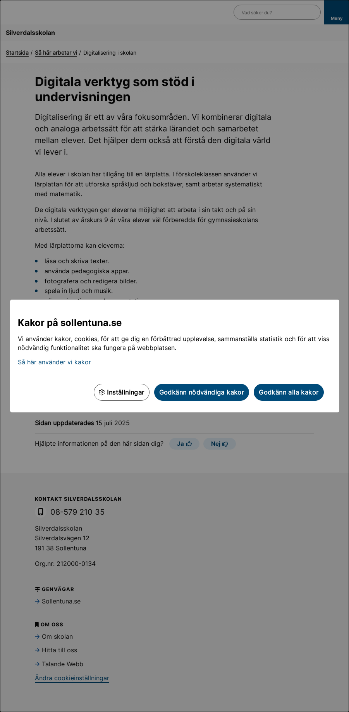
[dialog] (174, 356)
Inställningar (121, 392)
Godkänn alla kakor (288, 392)
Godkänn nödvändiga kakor (201, 392)
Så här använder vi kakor (54, 362)
